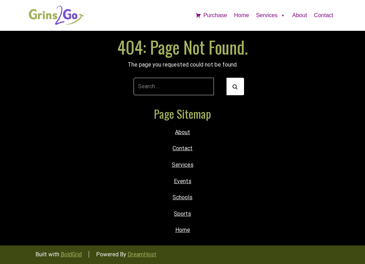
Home (241, 15)
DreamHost (142, 254)
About (299, 15)
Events (182, 181)
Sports (182, 213)
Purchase (215, 15)
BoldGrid (71, 254)
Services (270, 15)
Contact (323, 15)
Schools (182, 197)
